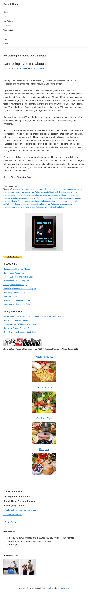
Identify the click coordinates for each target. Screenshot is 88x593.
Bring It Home (10, 4)
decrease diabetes (18, 195)
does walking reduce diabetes (66, 195)
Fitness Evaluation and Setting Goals (18, 277)
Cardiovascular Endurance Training (17, 304)
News (16, 186)
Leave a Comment (37, 68)
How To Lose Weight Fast (13, 273)
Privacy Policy (47, 588)
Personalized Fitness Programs (16, 281)
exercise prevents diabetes (55, 198)
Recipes (44, 449)
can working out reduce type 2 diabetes (27, 192)
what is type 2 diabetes (34, 207)
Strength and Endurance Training (16, 300)
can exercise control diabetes (26, 189)
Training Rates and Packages (15, 285)
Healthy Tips (16, 201)
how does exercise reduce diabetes (66, 201)
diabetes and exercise (44, 195)
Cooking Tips (44, 418)
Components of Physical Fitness (16, 269)
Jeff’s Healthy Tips (10, 204)
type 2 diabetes (39, 204)
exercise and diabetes (12, 198)
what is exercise (17, 207)
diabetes (30, 195)
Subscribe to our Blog (13, 515)
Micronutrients (44, 387)
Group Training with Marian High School (19, 332)
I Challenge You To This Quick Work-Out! (20, 324)
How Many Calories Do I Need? (16, 293)
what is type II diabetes (54, 207)
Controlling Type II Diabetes (24, 64)
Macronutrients (44, 356)
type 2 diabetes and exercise (58, 204)
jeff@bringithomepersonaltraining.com (20, 510)
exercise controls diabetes (33, 198)
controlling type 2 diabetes (55, 192)
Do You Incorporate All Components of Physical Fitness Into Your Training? (33, 316)
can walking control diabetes (50, 189)
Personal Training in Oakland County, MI (19, 289)
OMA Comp (64, 588)
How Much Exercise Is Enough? (16, 320)
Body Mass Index (10, 296)
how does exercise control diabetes (36, 201)
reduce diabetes (25, 204)
